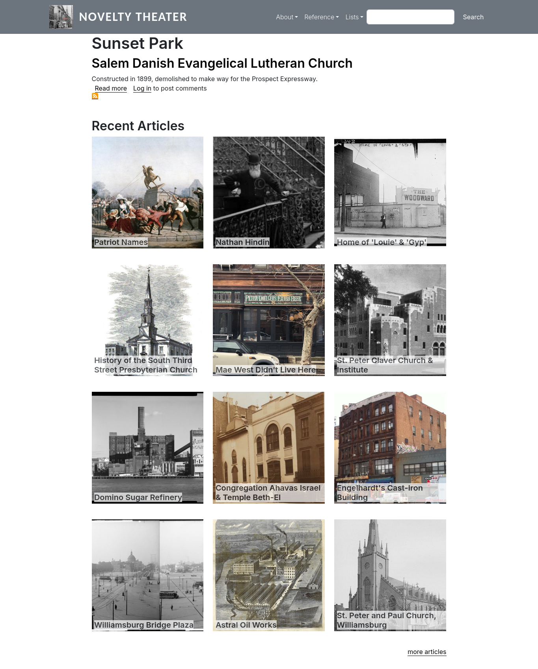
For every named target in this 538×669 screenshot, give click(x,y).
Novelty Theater (133, 16)
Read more (111, 88)
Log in (142, 88)
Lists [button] (352, 17)
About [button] (284, 17)
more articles (427, 652)
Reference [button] (319, 17)
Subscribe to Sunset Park (95, 96)
